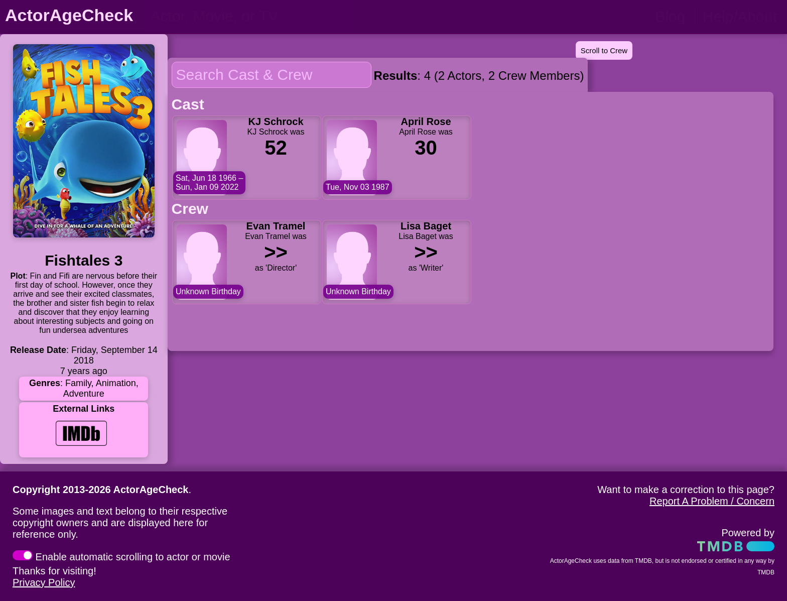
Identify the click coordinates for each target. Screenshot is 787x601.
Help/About (740, 16)
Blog (670, 16)
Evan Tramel (275, 225)
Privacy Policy (44, 582)
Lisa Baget (426, 225)
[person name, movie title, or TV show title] (249, 16)
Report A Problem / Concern (711, 501)
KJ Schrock (275, 121)
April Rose (426, 121)
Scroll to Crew (604, 50)
